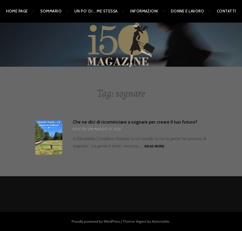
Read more (155, 147)
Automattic (161, 221)
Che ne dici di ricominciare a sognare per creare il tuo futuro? (135, 122)
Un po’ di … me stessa (95, 11)
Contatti (226, 11)
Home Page (17, 11)
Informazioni (144, 11)
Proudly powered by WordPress (96, 221)
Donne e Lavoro (187, 11)
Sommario (51, 11)
